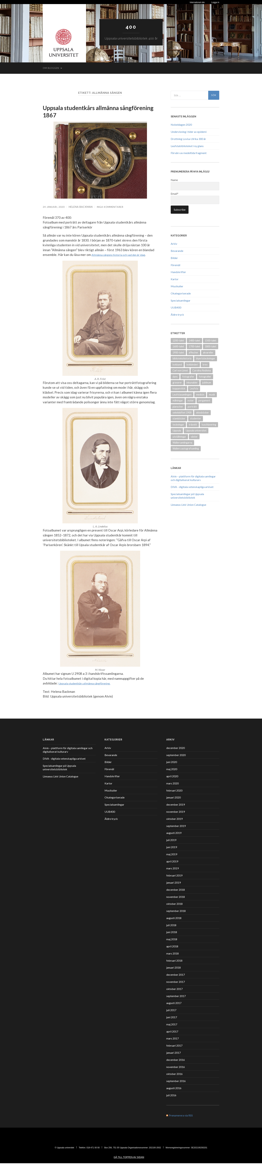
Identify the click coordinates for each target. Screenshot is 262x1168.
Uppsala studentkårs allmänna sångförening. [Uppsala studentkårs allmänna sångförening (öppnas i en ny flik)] (90, 688)
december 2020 (175, 752)
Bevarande (177, 250)
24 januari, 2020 (54, 206)
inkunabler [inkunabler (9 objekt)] (192, 382)
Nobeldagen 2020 (181, 124)
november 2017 (175, 986)
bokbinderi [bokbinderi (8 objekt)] (192, 364)
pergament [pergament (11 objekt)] (204, 400)
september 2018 (176, 915)
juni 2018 (171, 937)
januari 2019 (173, 887)
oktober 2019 (174, 823)
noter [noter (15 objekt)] (191, 400)
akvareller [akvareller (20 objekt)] (208, 352)
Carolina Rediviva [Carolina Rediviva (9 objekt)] (201, 370)
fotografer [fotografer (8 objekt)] (188, 376)
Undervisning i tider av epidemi (189, 131)
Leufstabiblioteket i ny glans (187, 145)
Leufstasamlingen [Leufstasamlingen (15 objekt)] (182, 394)
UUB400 (176, 307)
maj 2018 (171, 944)
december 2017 (175, 979)
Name (195, 184)
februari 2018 (174, 965)
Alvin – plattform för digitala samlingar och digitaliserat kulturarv (193, 478)
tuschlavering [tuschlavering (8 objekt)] (209, 424)
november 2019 (175, 816)
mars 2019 (172, 873)
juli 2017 (171, 1015)
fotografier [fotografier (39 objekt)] (205, 376)
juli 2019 (171, 844)
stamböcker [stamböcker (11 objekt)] (179, 418)
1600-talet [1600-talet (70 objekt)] (178, 346)
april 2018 (172, 951)
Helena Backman (81, 206)
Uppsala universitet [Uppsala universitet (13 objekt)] (196, 430)
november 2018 (175, 901)
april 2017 (172, 1036)
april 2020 (172, 781)
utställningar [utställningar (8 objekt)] (179, 436)
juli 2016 (171, 1100)
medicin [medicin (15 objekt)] (200, 394)
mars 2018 (172, 958)
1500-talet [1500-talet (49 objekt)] (210, 340)
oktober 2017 (174, 993)
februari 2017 (174, 1050)
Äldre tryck (177, 314)
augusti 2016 (173, 1092)
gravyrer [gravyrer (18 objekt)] (177, 382)
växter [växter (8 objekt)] (194, 436)
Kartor (175, 279)
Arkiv (174, 243)
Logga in (215, 2)
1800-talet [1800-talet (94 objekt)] (210, 346)
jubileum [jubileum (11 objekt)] (206, 382)
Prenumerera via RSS (181, 1120)
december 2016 (175, 1064)
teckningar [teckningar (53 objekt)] (178, 424)
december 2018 (175, 894)
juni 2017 (171, 1022)
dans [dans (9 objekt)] (175, 376)
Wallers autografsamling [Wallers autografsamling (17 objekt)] (186, 448)
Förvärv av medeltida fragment (189, 153)
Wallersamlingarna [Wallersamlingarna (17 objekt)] (182, 442)
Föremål (175, 265)
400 (131, 27)
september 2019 (176, 830)
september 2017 (176, 1000)
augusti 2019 (173, 837)
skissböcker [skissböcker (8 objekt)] (202, 412)
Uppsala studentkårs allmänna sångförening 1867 (84, 111)
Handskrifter (178, 272)
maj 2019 (171, 859)
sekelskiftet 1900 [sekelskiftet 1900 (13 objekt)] (182, 412)
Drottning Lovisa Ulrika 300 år (188, 138)
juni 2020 (171, 766)
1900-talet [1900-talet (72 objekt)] (178, 352)
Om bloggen (51, 68)
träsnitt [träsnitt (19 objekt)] (193, 424)
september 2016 (176, 1085)
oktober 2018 (174, 908)
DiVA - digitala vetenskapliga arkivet (192, 486)
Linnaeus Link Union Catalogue (188, 504)
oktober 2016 (174, 1078)
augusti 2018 (173, 922)
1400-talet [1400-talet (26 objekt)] (194, 340)
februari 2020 (174, 795)
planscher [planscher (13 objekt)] (178, 406)
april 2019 (172, 866)
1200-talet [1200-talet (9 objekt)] (178, 340)
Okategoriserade (181, 293)
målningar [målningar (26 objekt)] (178, 400)
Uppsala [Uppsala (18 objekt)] (177, 430)
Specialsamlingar (180, 300)
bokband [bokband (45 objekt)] (177, 364)
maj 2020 (171, 774)
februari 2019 (174, 880)
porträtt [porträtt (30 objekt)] (192, 406)
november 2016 (175, 1071)
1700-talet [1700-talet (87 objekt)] (194, 346)
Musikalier (177, 286)
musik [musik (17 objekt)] (212, 394)
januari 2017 (173, 1057)
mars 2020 (172, 788)
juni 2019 (171, 851)
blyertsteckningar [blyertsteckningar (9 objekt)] (205, 358)
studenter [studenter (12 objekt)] (195, 418)
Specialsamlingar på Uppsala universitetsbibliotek (187, 495)
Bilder (174, 257)
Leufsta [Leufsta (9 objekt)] (194, 388)
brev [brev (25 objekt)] (205, 364)
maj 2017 (171, 1029)
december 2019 (175, 809)
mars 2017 (172, 1043)
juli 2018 (171, 929)
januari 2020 (173, 802)
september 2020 (176, 759)
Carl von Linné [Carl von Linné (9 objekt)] (180, 370)
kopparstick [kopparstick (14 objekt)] (179, 388)
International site (197, 2)
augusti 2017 (173, 1007)
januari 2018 (173, 972)
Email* (195, 198)
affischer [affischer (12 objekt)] (193, 352)
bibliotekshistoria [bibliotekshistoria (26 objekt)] (182, 358)
